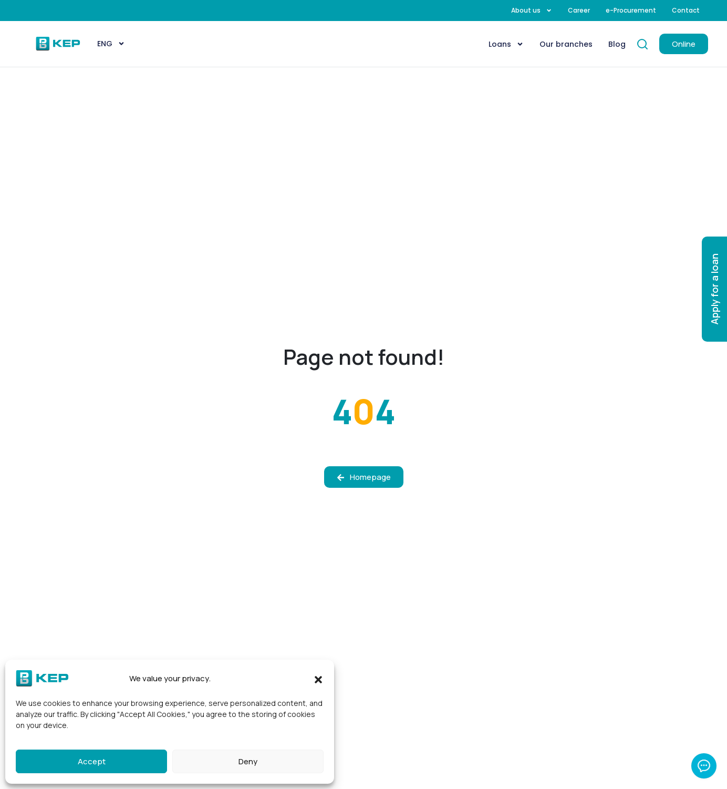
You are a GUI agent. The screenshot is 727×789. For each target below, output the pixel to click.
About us (531, 10)
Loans (506, 44)
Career (579, 10)
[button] (318, 678)
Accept (92, 761)
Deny (247, 761)
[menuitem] (111, 43)
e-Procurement (631, 10)
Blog (617, 44)
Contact (686, 10)
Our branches (566, 44)
